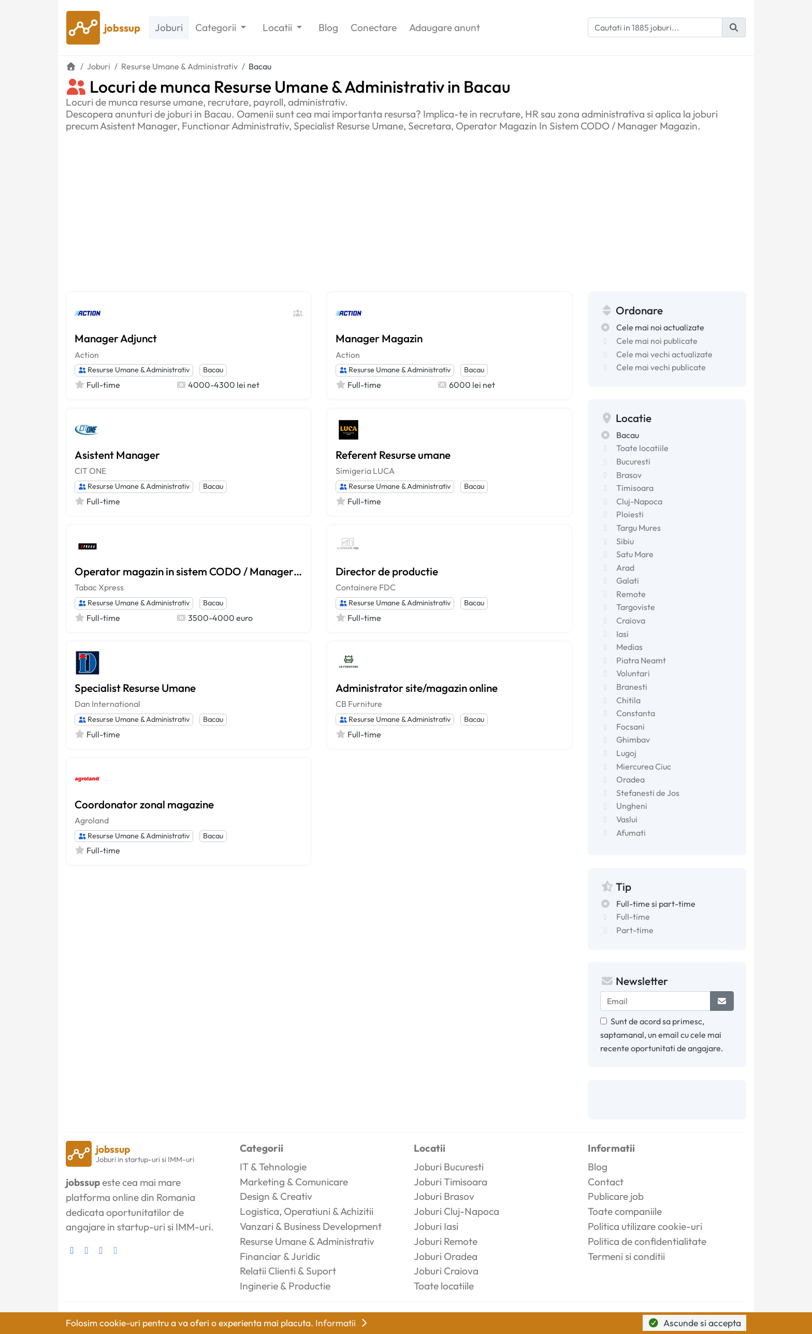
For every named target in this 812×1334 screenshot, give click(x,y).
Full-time (633, 916)
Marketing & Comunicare (294, 1182)
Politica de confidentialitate (647, 1241)
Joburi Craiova (446, 1271)
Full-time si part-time (655, 903)
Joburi (169, 27)
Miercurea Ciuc (643, 766)
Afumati (631, 833)
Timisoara (635, 488)
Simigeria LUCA (365, 471)
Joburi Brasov (444, 1196)
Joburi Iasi (436, 1226)
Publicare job (616, 1196)
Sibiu (625, 541)
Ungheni (631, 806)
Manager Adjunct (116, 338)
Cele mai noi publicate (657, 341)
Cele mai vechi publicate (661, 367)
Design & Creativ (276, 1196)
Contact (606, 1182)
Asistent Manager (117, 454)
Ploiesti (630, 514)
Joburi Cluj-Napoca (456, 1211)
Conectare (374, 27)
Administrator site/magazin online (417, 687)
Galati (627, 580)
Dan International (107, 704)
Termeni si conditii (626, 1256)
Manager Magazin (379, 338)
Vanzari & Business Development (311, 1226)
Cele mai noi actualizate (660, 327)
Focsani (630, 726)
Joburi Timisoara (450, 1182)
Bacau (213, 369)
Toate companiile (625, 1211)
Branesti (631, 687)
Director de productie (387, 571)
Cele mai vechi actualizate (664, 354)
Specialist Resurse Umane (135, 687)
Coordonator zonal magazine (144, 804)
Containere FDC (366, 587)
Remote (631, 594)
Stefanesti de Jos (647, 793)
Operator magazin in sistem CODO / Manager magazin (188, 571)
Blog (328, 27)
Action (87, 355)
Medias (629, 647)
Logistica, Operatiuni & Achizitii (306, 1211)
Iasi (622, 634)
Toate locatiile (642, 448)
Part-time (635, 930)
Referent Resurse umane (393, 454)
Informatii (342, 1323)
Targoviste (635, 607)
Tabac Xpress (99, 587)
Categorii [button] (216, 27)
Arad (625, 567)
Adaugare (444, 27)
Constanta (635, 713)
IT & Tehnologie (273, 1167)
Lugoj (626, 753)
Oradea (630, 779)
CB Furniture (359, 704)
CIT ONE (90, 471)
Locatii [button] (278, 27)
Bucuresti (633, 461)
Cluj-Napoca (639, 501)
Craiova (630, 620)
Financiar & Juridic (280, 1256)
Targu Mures (638, 528)
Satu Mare (635, 554)
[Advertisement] (406, 209)
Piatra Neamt (641, 660)
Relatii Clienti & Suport (288, 1271)
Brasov (629, 475)
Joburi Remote (445, 1241)
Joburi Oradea (445, 1256)
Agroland (92, 820)
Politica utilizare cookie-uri (645, 1226)
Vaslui (626, 819)
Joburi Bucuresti (449, 1167)
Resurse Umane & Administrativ (134, 369)
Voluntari (633, 673)
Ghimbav (633, 739)
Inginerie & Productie (285, 1286)
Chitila (628, 700)
